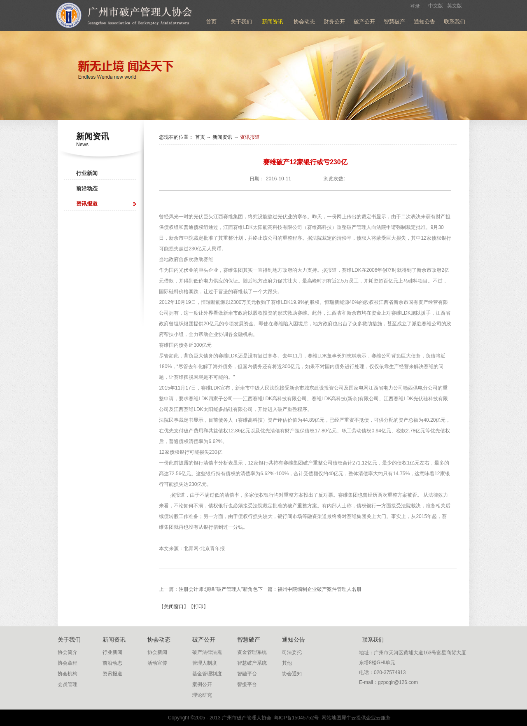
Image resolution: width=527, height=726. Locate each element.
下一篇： (309, 589)
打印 (198, 606)
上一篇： (208, 589)
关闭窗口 (174, 606)
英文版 (454, 6)
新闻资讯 (222, 137)
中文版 (435, 6)
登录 (415, 6)
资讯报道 (250, 137)
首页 (211, 22)
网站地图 (330, 718)
